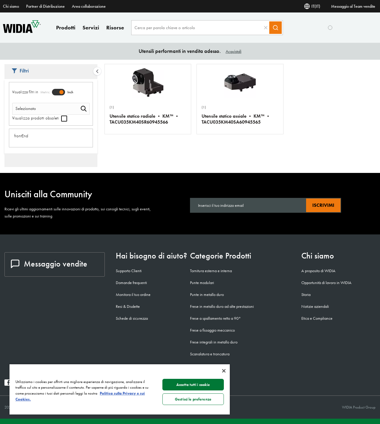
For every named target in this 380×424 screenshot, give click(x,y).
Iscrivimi (323, 205)
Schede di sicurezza (132, 318)
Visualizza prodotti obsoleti (39, 118)
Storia (306, 294)
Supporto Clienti (129, 270)
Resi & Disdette (128, 306)
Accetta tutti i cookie (193, 384)
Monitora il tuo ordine (133, 294)
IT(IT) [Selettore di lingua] (312, 6)
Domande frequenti (131, 282)
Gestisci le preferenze (193, 399)
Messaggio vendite (49, 264)
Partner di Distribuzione (45, 6)
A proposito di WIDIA (318, 270)
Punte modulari (202, 282)
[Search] (275, 27)
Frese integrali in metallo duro (214, 342)
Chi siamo (11, 6)
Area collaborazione (89, 6)
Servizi (91, 27)
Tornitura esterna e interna (211, 270)
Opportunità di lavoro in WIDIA (326, 282)
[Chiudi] (224, 371)
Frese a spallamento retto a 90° (215, 318)
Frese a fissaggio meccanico (212, 330)
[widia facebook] (7, 384)
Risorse (115, 27)
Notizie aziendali (315, 306)
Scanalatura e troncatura (209, 354)
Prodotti (65, 27)
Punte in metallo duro (207, 294)
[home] (22, 31)
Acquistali (233, 51)
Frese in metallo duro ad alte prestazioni (222, 306)
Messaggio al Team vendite (353, 6)
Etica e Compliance (316, 318)
